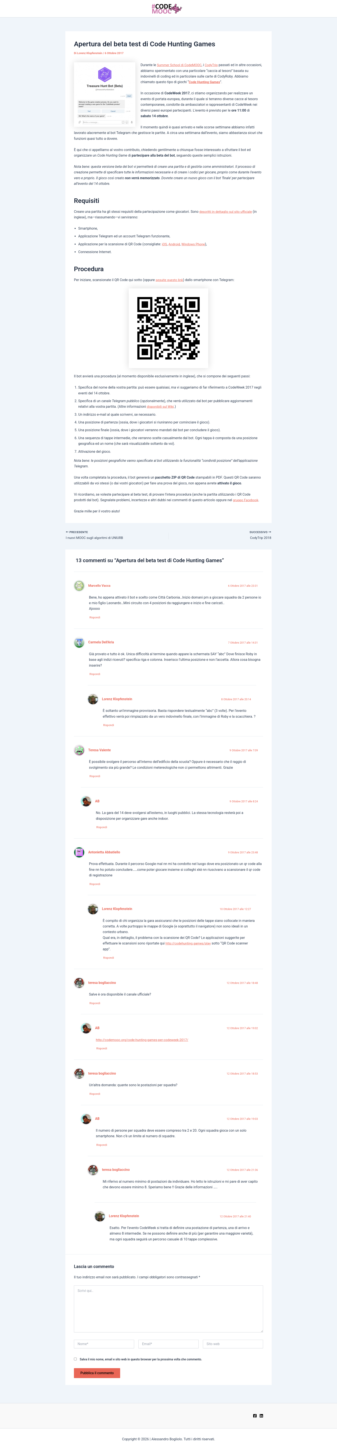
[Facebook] (255, 1416)
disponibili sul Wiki (161, 407)
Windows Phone (194, 244)
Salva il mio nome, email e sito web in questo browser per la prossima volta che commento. (141, 1363)
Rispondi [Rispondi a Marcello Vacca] (96, 618)
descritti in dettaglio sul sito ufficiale (226, 212)
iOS (164, 244)
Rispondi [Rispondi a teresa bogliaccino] (96, 1006)
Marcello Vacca (100, 586)
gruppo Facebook (246, 500)
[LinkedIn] (261, 1416)
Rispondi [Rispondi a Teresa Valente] (96, 777)
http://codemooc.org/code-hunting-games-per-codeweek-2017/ (144, 1043)
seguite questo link (170, 280)
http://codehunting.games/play (189, 946)
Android (175, 244)
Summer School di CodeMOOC (180, 65)
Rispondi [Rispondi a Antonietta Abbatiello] (96, 886)
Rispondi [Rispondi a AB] (103, 829)
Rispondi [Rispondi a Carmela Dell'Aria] (96, 675)
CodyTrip (213, 65)
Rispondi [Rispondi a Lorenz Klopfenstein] (110, 726)
